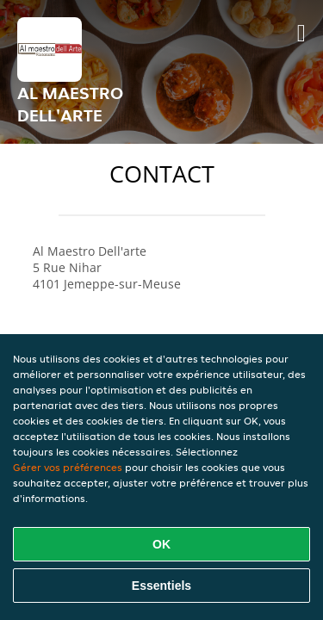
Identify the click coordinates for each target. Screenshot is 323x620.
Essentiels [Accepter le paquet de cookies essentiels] (161, 585)
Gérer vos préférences (67, 467)
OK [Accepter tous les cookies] (161, 544)
